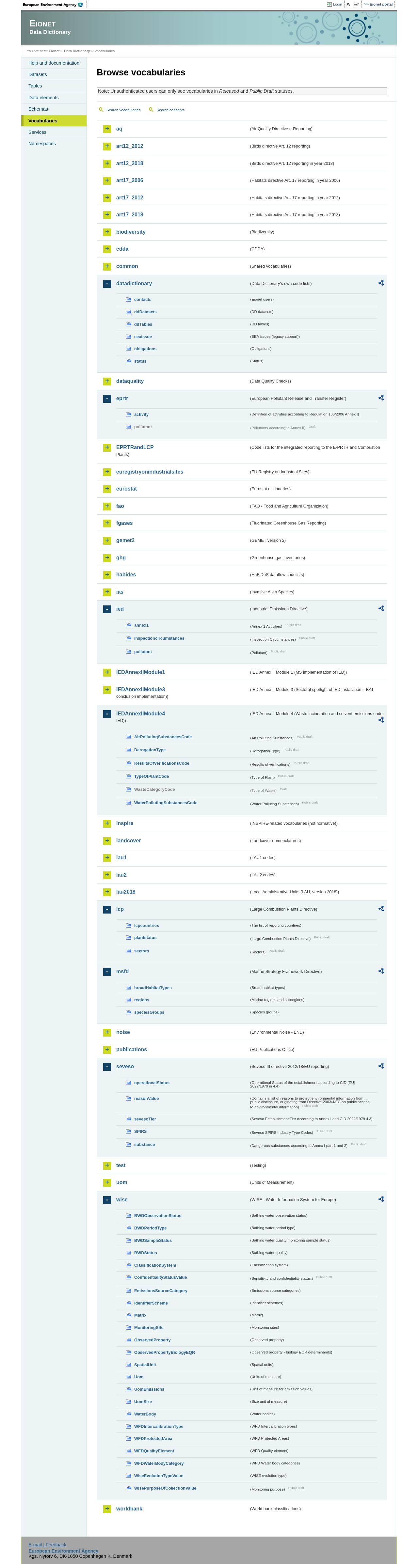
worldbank (129, 1508)
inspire (124, 823)
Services (37, 132)
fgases (124, 523)
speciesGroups (149, 1012)
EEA (55, 4)
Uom (138, 1376)
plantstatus (145, 937)
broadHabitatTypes (153, 987)
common (127, 266)
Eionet (54, 51)
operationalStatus (151, 1082)
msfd (122, 971)
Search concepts (170, 110)
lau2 (121, 875)
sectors (141, 950)
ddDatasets (145, 311)
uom (121, 1182)
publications (131, 1049)
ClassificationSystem (155, 1265)
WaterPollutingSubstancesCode (166, 802)
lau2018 (126, 892)
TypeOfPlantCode (151, 776)
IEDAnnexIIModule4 (140, 713)
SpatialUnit (145, 1364)
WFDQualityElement (154, 1450)
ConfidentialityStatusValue (160, 1277)
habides (126, 574)
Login (337, 4)
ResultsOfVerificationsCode (161, 763)
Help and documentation (53, 63)
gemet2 (125, 540)
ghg (121, 557)
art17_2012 (129, 197)
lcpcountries (146, 925)
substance (144, 1144)
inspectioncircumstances (159, 638)
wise (122, 1199)
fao (120, 506)
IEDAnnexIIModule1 (140, 672)
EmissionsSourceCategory (160, 1290)
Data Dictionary (77, 51)
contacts (143, 299)
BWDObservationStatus (157, 1215)
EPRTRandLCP (135, 447)
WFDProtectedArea (153, 1438)
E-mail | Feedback (47, 1544)
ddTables (143, 324)
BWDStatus (145, 1252)
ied (120, 609)
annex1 (141, 625)
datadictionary (134, 283)
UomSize (143, 1401)
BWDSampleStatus (153, 1240)
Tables (35, 85)
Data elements (43, 97)
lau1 (121, 857)
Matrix (140, 1315)
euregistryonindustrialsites (149, 472)
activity (141, 414)
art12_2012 (129, 146)
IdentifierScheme (151, 1303)
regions (141, 999)
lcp (120, 909)
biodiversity (131, 232)
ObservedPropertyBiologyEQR (164, 1352)
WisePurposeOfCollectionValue (165, 1488)
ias (119, 592)
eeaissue (143, 336)
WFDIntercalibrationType (159, 1426)
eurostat (126, 489)
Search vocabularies (123, 110)
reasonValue (146, 1098)
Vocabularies (42, 120)
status (140, 361)
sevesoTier (145, 1119)
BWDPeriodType (150, 1228)
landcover (128, 840)
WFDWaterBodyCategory (159, 1463)
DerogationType (150, 749)
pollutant (143, 651)
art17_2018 (129, 214)
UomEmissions (149, 1389)
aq (119, 129)
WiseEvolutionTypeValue (158, 1475)
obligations (145, 348)
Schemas (38, 109)
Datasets (37, 74)
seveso (125, 1066)
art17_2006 (129, 180)
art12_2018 (129, 163)
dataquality (130, 381)
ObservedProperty (152, 1339)
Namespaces (42, 143)
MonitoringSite (149, 1327)
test (120, 1165)
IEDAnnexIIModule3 (140, 689)
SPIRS (140, 1131)
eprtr (122, 398)
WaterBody (145, 1414)
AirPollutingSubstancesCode (163, 736)
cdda (122, 249)
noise (123, 1032)
